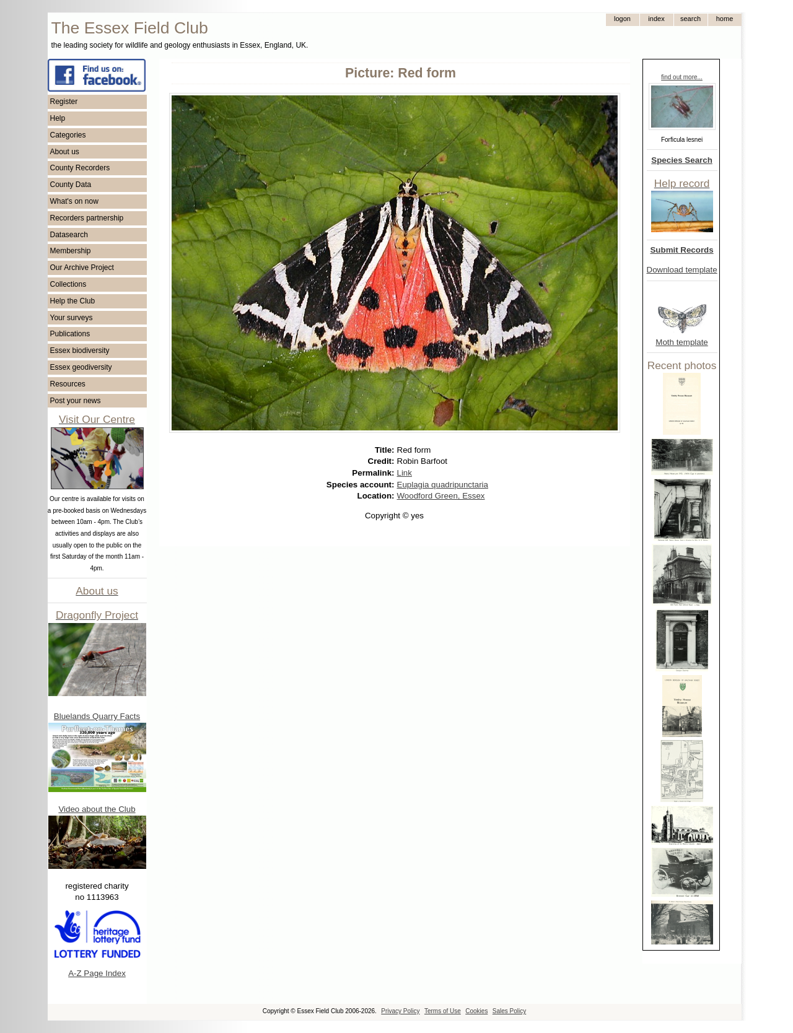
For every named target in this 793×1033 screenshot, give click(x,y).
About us (64, 151)
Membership (70, 250)
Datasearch (69, 234)
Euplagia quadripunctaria (442, 484)
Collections (68, 284)
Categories (68, 135)
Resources (67, 384)
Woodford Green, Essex (441, 495)
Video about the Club (96, 809)
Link (404, 472)
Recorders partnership (87, 218)
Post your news (75, 400)
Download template (682, 269)
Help (58, 118)
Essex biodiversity (80, 350)
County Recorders (80, 167)
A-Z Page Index (97, 973)
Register (64, 101)
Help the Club (72, 301)
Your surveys (71, 317)
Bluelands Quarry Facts (97, 716)
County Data (71, 184)
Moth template (681, 342)
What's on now (74, 201)
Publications (70, 333)
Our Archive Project (82, 267)
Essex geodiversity (81, 367)
